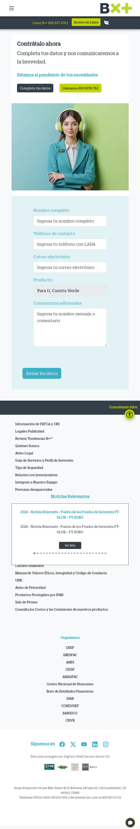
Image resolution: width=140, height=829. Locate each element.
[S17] (87, 553)
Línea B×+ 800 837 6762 (50, 23)
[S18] (90, 553)
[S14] (78, 553)
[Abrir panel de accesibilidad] (130, 414)
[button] (12, 8)
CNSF (70, 647)
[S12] (72, 553)
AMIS (70, 662)
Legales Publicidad (29, 431)
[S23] (105, 553)
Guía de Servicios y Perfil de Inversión (44, 460)
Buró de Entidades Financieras (70, 691)
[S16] (84, 553)
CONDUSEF (70, 706)
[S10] (65, 553)
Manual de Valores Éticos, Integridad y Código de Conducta (61, 573)
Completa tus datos (35, 88)
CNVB (70, 720)
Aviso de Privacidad (30, 587)
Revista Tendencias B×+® (34, 438)
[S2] (41, 553)
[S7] (56, 553)
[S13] (75, 553)
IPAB (70, 698)
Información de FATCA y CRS (37, 424)
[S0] (34, 553)
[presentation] (56, 359)
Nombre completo (51, 210)
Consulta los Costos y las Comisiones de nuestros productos (61, 609)
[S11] (68, 553)
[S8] (59, 553)
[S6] (53, 553)
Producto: (43, 280)
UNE (18, 580)
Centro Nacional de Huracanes (70, 684)
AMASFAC (70, 676)
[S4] (47, 553)
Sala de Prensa (26, 602)
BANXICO (70, 713)
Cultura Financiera (29, 565)
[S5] (50, 553)
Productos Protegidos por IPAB (39, 594)
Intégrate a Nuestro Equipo (36, 482)
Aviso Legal (24, 453)
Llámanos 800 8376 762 (80, 88)
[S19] (93, 553)
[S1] (38, 553)
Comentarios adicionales (57, 303)
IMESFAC (70, 655)
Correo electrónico (51, 256)
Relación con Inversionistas (36, 475)
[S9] (62, 553)
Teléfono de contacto (54, 233)
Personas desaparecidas (33, 489)
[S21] (99, 553)
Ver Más (70, 545)
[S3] (44, 553)
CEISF (70, 669)
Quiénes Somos (27, 445)
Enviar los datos (41, 373)
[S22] (102, 553)
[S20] (96, 553)
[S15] (81, 553)
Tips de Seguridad (29, 467)
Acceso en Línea (86, 22)
